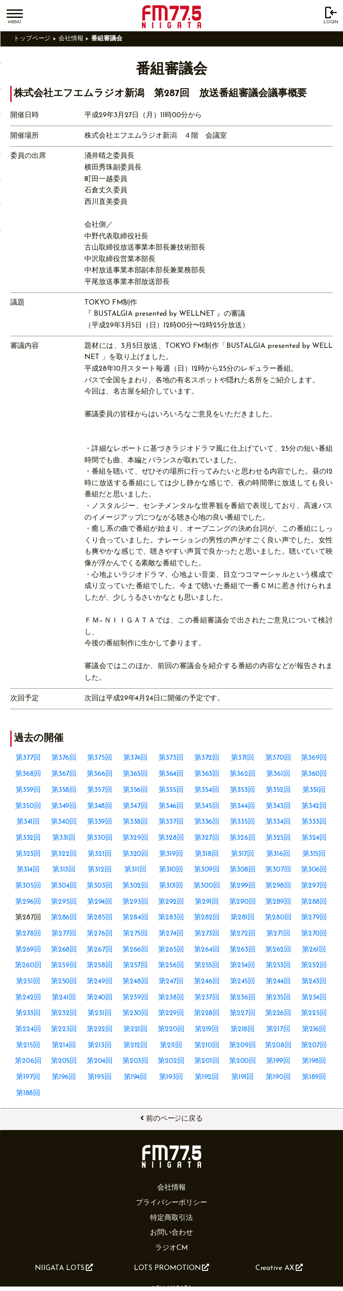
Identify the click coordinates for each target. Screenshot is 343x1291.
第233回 (28, 1013)
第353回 (242, 790)
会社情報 (71, 39)
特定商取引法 (171, 1218)
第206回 (28, 1061)
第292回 (171, 902)
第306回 (314, 869)
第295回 (64, 902)
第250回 (64, 981)
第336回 (207, 821)
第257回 (135, 965)
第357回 (99, 790)
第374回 (135, 758)
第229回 (171, 1013)
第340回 (64, 821)
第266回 (135, 949)
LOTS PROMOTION (171, 1268)
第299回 (243, 885)
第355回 (171, 790)
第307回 (278, 869)
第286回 (64, 917)
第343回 (278, 806)
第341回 (28, 821)
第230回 (135, 1013)
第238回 (171, 997)
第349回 (64, 806)
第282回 (207, 917)
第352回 (278, 790)
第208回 (278, 1045)
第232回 (64, 1013)
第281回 (242, 917)
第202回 (171, 1061)
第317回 (243, 854)
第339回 (100, 821)
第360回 (314, 774)
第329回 (135, 838)
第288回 (314, 902)
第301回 (171, 885)
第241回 (64, 997)
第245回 (242, 981)
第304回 (64, 885)
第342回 (314, 806)
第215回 (28, 1045)
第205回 (64, 1061)
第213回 (100, 1045)
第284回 (135, 917)
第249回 (100, 981)
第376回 (64, 758)
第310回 (171, 869)
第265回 (171, 949)
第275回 (135, 933)
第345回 (206, 806)
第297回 (314, 885)
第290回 (242, 902)
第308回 (243, 869)
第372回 (207, 758)
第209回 (242, 1045)
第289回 (278, 902)
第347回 (135, 806)
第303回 (100, 885)
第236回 (242, 997)
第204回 (100, 1061)
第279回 (314, 917)
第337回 (171, 821)
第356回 (135, 790)
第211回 (171, 1045)
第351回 (314, 790)
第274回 (171, 933)
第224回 (28, 1029)
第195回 (100, 1077)
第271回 (278, 933)
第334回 (278, 821)
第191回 (242, 1077)
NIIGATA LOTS (64, 1268)
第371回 (243, 758)
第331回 (64, 838)
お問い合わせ (171, 1232)
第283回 (171, 917)
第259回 (64, 965)
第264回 (207, 949)
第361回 (278, 774)
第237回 (207, 997)
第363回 (207, 774)
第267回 (100, 949)
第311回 (135, 869)
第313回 (64, 869)
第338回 (135, 821)
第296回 (28, 902)
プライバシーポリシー (171, 1202)
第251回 (28, 981)
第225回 (314, 1013)
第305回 (28, 885)
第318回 (207, 854)
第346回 (171, 806)
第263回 (242, 949)
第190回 (278, 1077)
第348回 (100, 806)
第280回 (278, 917)
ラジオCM (171, 1248)
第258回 (100, 965)
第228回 (207, 1013)
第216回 (314, 1029)
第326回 (242, 838)
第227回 (242, 1013)
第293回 (135, 902)
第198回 (314, 1061)
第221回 (135, 1029)
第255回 (207, 965)
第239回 (135, 997)
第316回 (278, 854)
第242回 (28, 997)
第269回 (28, 949)
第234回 (314, 997)
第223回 (64, 1029)
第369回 (314, 758)
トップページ (32, 39)
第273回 (207, 933)
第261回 (314, 949)
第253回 (278, 965)
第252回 (314, 965)
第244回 (278, 981)
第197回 (28, 1077)
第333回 (313, 821)
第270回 (314, 933)
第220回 (171, 1029)
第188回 (28, 1093)
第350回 (28, 806)
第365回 (135, 774)
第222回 (100, 1029)
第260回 (28, 965)
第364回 (171, 774)
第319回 (171, 854)
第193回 (171, 1077)
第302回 (135, 885)
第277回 (64, 933)
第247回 (171, 981)
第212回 (135, 1045)
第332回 (28, 838)
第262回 (278, 949)
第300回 (206, 885)
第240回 (100, 997)
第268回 (64, 949)
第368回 (28, 774)
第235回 (278, 997)
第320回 (135, 854)
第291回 (207, 902)
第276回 (100, 933)
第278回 (28, 933)
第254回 (242, 965)
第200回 (242, 1061)
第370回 (278, 758)
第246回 (207, 981)
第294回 (100, 902)
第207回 (314, 1045)
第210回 (206, 1045)
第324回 (314, 838)
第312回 (100, 869)
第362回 (242, 774)
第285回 (100, 917)
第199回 (278, 1061)
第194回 (135, 1077)
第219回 (207, 1029)
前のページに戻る (171, 1118)
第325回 (278, 838)
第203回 (135, 1061)
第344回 (242, 806)
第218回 (242, 1029)
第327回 (207, 838)
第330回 (100, 838)
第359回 (28, 790)
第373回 (171, 758)
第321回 (100, 854)
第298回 (278, 885)
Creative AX (279, 1268)
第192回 (207, 1077)
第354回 (206, 790)
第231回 (100, 1013)
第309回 (207, 869)
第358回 (64, 790)
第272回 (242, 933)
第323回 (28, 854)
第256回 (171, 965)
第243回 (314, 981)
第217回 (278, 1029)
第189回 (314, 1077)
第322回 (64, 854)
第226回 (278, 1013)
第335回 (242, 821)
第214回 (64, 1045)
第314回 (28, 869)
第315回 (314, 854)
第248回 (135, 981)
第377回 (28, 758)
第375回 (99, 758)
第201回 (206, 1061)
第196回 (64, 1077)
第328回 (171, 838)
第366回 (100, 774)
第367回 (64, 774)
